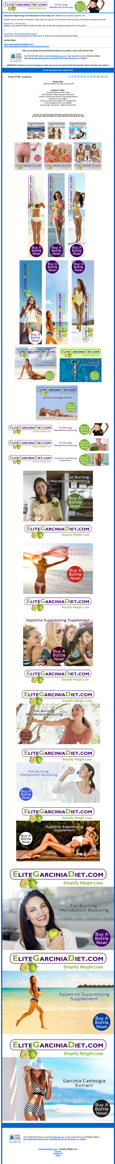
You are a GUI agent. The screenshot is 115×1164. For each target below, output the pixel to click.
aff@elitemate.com (57, 56)
